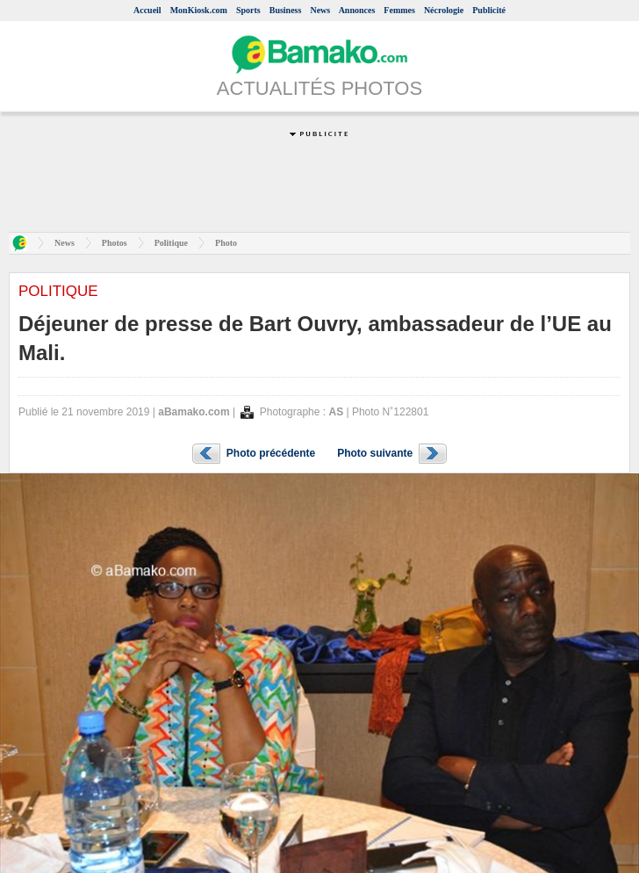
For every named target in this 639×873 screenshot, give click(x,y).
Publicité (489, 10)
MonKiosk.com (198, 10)
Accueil (147, 10)
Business (285, 10)
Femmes (399, 10)
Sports (248, 10)
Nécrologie (443, 10)
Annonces (357, 10)
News (320, 10)
